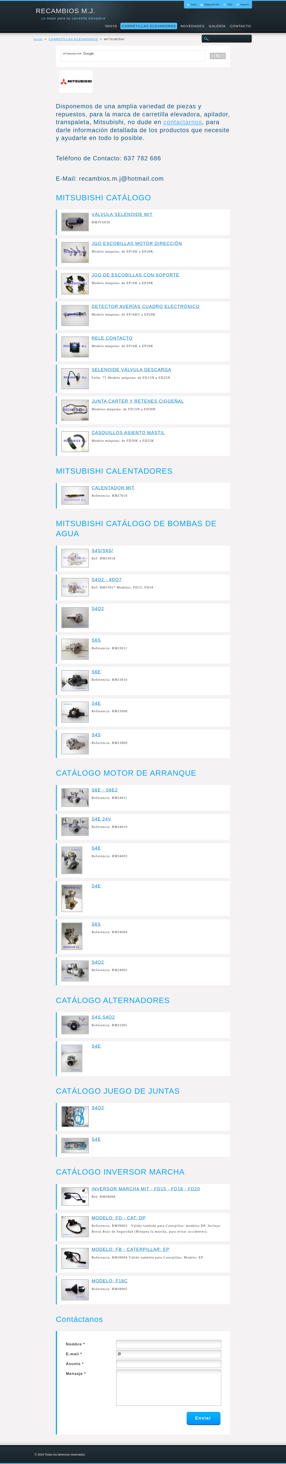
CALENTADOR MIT (113, 487)
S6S (96, 640)
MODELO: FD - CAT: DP (119, 1217)
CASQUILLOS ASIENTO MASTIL (128, 432)
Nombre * (75, 1344)
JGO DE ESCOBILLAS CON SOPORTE (135, 274)
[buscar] (131, 54)
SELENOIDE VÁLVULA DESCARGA (131, 369)
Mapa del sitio (211, 4)
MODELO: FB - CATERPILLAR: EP (131, 1249)
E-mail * (74, 1354)
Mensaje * (76, 1374)
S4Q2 (98, 608)
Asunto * (75, 1364)
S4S (96, 734)
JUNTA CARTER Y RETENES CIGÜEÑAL (138, 401)
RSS (229, 4)
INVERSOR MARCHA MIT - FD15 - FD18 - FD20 (146, 1188)
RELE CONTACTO (112, 338)
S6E (96, 671)
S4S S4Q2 (103, 1017)
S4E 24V (101, 819)
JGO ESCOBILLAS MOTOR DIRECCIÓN (137, 243)
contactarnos (182, 122)
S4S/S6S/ (102, 550)
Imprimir (244, 4)
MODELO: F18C (110, 1280)
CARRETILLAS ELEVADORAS (73, 39)
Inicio (38, 39)
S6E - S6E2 (105, 790)
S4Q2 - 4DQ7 (107, 579)
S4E (96, 703)
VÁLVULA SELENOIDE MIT (122, 214)
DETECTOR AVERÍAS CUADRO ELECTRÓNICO (146, 306)
